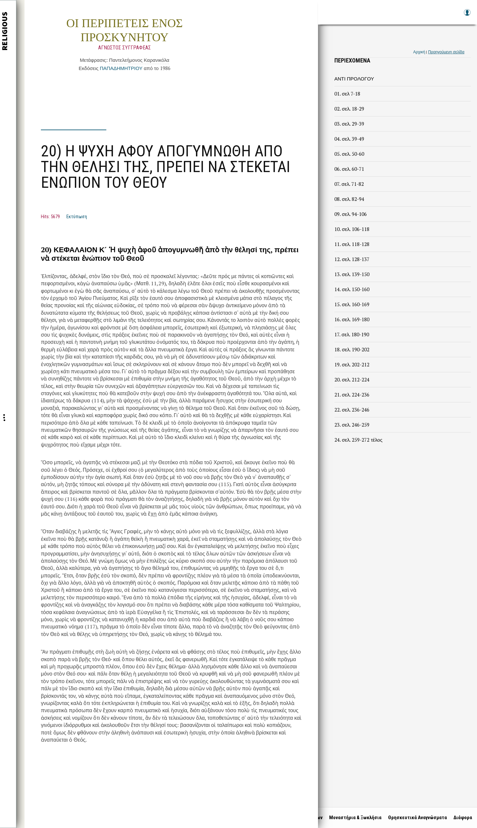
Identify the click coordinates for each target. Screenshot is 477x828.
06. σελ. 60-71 (349, 169)
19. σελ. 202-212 (351, 364)
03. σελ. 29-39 (349, 123)
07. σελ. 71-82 (349, 184)
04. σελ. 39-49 (349, 138)
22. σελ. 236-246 (351, 409)
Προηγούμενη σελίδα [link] (446, 51)
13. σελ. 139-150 (351, 274)
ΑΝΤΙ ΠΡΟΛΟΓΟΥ (354, 78)
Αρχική (419, 51)
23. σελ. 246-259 (351, 424)
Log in (467, 15)
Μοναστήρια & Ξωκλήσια (353, 817)
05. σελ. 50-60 (349, 153)
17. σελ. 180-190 (351, 334)
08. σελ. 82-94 (349, 199)
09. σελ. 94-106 (350, 214)
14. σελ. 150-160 (351, 289)
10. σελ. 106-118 (351, 229)
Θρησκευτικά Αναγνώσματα (415, 817)
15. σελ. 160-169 (351, 304)
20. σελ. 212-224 (351, 379)
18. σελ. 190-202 (351, 349)
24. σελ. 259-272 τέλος (358, 439)
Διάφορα (461, 817)
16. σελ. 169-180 (351, 319)
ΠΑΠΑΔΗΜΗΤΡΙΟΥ (121, 68)
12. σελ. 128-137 (351, 259)
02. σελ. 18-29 (349, 108)
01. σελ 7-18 (347, 93)
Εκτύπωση (76, 217)
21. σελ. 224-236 (351, 394)
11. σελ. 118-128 (351, 244)
